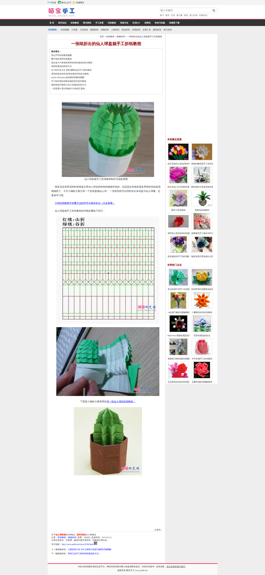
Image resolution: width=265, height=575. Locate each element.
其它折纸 (167, 29)
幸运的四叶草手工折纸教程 (180, 289)
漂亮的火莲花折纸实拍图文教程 (182, 233)
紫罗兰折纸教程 (178, 210)
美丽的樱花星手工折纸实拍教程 (205, 164)
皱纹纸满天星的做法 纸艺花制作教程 (208, 256)
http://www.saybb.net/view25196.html (77, 544)
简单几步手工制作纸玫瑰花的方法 (83, 553)
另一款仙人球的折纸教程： (121, 401)
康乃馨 (179, 15)
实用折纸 (136, 29)
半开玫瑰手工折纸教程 (202, 359)
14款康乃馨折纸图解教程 (179, 312)
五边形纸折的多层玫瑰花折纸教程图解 (185, 382)
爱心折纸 (193, 15)
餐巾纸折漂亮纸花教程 (61, 59)
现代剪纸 (87, 23)
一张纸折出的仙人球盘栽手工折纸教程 (144, 36)
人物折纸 (115, 29)
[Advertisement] (117, 13)
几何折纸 (84, 29)
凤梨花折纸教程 (202, 210)
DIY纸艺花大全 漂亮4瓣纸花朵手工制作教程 (71, 70)
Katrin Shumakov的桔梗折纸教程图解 (67, 77)
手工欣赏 (99, 23)
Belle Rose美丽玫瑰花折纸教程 (181, 335)
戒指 (186, 15)
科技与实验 (160, 23)
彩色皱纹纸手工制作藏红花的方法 (183, 256)
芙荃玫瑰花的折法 (202, 335)
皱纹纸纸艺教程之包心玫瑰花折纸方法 (68, 85)
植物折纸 (94, 29)
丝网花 (147, 23)
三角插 (74, 29)
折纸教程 (75, 23)
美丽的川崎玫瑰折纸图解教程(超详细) (185, 359)
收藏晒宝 (80, 2)
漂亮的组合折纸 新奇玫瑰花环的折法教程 (70, 74)
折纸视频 (65, 29)
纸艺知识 (62, 23)
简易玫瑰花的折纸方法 (61, 66)
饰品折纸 (126, 29)
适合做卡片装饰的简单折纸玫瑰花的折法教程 (71, 62)
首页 (102, 36)
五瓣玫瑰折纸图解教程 (202, 382)
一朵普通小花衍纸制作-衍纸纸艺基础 (68, 88)
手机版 (53, 2)
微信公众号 (66, 2)
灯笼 (173, 15)
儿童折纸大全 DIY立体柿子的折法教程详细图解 (89, 549)
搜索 (214, 10)
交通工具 (147, 29)
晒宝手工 (130, 570)
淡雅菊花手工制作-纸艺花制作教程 (207, 233)
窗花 (167, 15)
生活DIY (136, 23)
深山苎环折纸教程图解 (61, 55)
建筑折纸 (157, 29)
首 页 (51, 23)
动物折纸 (105, 29)
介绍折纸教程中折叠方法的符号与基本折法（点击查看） (85, 203)
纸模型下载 (174, 23)
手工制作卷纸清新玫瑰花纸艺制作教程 (68, 81)
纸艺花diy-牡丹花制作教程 (179, 187)
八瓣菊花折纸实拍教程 (202, 312)
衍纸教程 (112, 23)
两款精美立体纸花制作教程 (203, 187)
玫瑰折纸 (203, 15)
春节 (162, 15)
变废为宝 (124, 23)
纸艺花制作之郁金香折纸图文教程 (183, 164)
